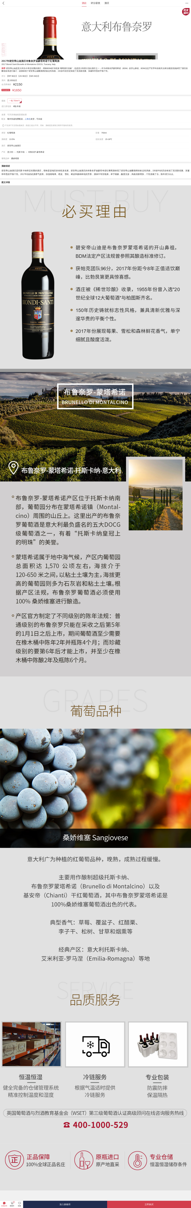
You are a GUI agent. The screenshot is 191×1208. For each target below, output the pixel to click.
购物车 (12, 1204)
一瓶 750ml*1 (14, 101)
